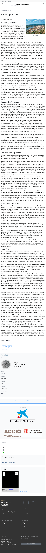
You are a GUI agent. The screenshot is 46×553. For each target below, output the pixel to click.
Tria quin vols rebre (31, 543)
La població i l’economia (7, 345)
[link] (23, 401)
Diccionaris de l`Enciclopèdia (8, 511)
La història (4, 349)
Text (22, 511)
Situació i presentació (6, 343)
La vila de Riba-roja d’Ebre (7, 346)
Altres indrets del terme (7, 347)
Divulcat (30, 1)
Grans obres (4, 524)
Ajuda (3, 3)
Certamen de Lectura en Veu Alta (26, 514)
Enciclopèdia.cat (25, 523)
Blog (6, 1)
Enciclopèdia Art (5, 523)
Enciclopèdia (4, 513)
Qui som (2, 1)
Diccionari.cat (35, 1)
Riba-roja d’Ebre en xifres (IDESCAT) (9, 460)
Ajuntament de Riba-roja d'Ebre (8, 462)
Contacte (9, 1)
